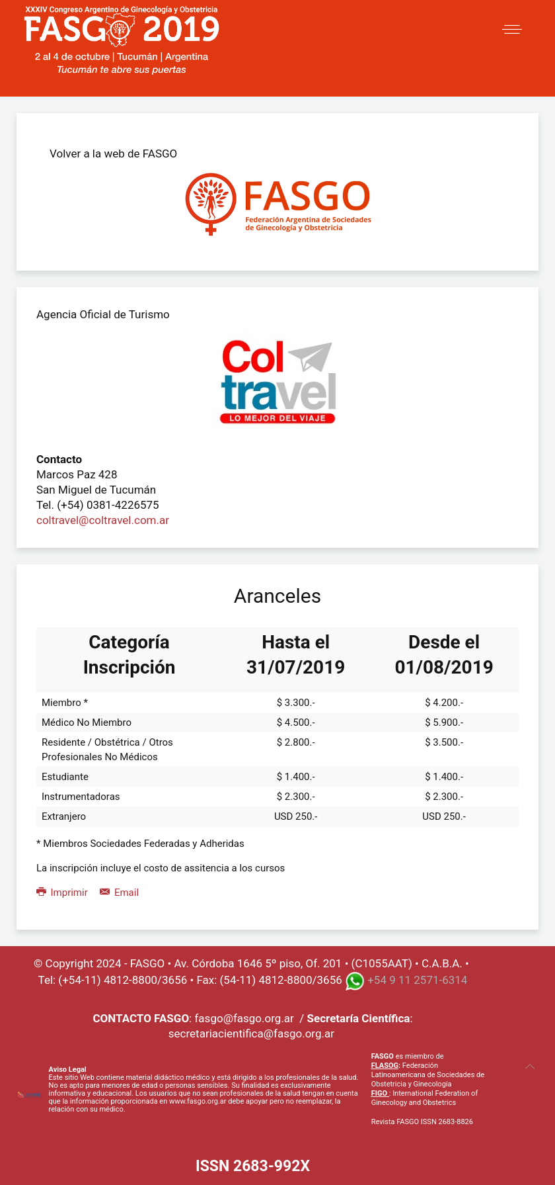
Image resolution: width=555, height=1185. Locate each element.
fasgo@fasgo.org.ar (243, 1018)
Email (119, 893)
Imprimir (63, 893)
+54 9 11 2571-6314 (417, 980)
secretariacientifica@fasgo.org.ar (251, 1033)
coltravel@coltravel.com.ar (102, 520)
